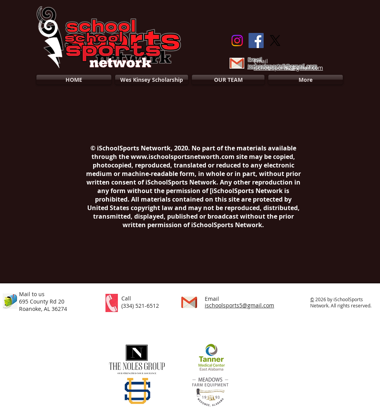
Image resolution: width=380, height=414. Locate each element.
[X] (275, 40)
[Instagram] (237, 40)
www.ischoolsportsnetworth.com (183, 156)
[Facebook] (256, 40)
